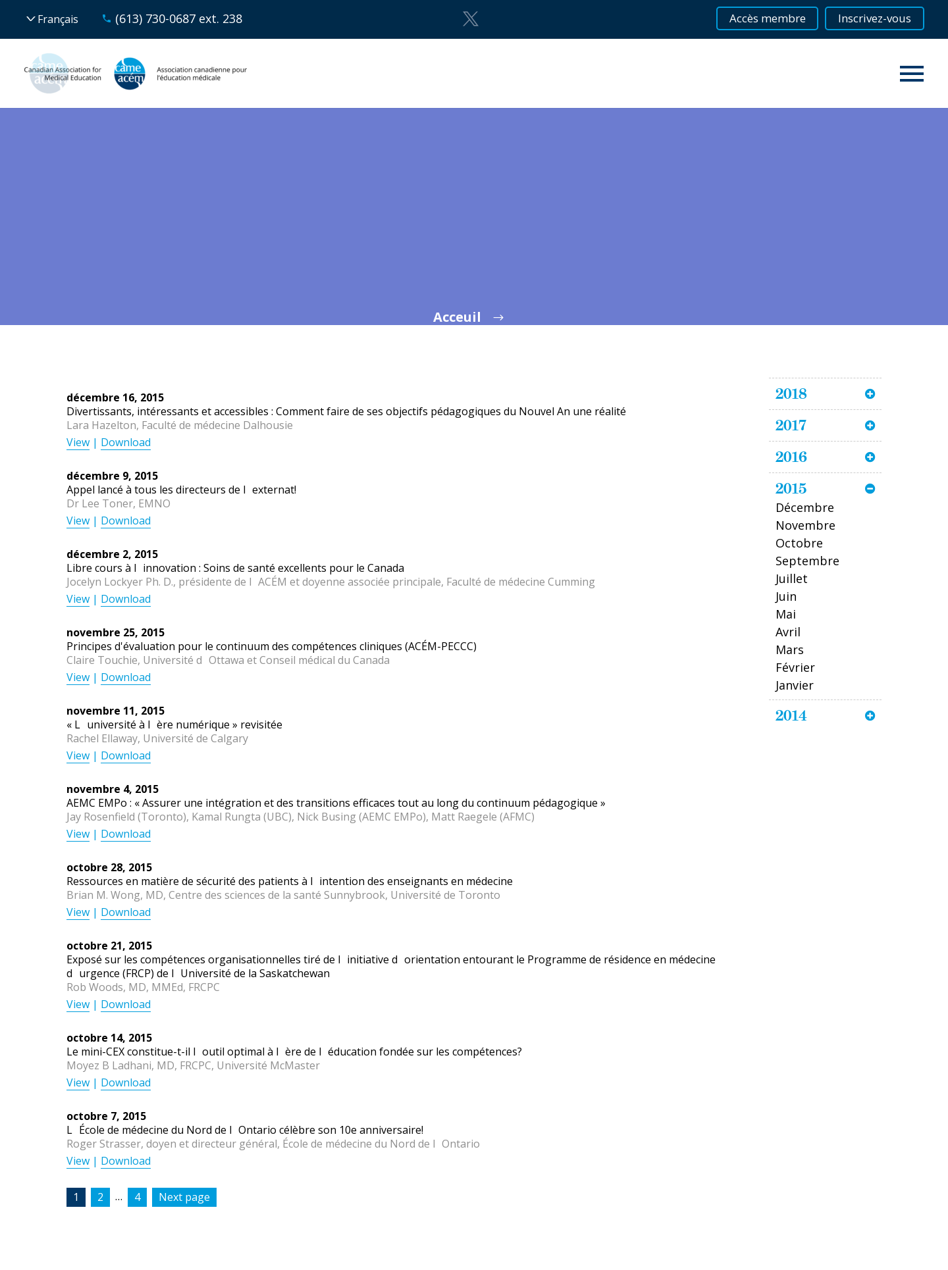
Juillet (792, 578)
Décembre (805, 507)
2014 (791, 715)
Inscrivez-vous (870, 19)
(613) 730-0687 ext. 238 (178, 18)
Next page (184, 1197)
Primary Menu (912, 74)
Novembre (805, 525)
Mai (786, 614)
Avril (788, 632)
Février (795, 667)
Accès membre (753, 19)
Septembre (807, 561)
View (78, 442)
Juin (786, 596)
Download (126, 442)
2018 (791, 393)
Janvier (795, 685)
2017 (791, 425)
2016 (791, 456)
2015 (791, 488)
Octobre (799, 543)
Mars (790, 649)
